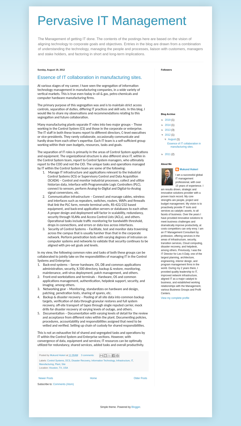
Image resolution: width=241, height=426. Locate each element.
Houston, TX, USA (58, 367)
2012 (168, 134)
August (172, 139)
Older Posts (140, 378)
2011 (168, 154)
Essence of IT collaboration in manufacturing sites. (89, 77)
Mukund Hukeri (189, 169)
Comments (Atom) (63, 384)
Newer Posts (46, 378)
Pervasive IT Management (111, 20)
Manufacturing (46, 364)
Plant (57, 364)
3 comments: (88, 355)
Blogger (135, 407)
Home (93, 378)
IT (132, 360)
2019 (168, 119)
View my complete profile (175, 298)
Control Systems (55, 360)
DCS (67, 360)
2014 (168, 125)
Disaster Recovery (81, 360)
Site (64, 364)
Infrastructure (123, 360)
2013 (168, 129)
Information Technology (103, 360)
